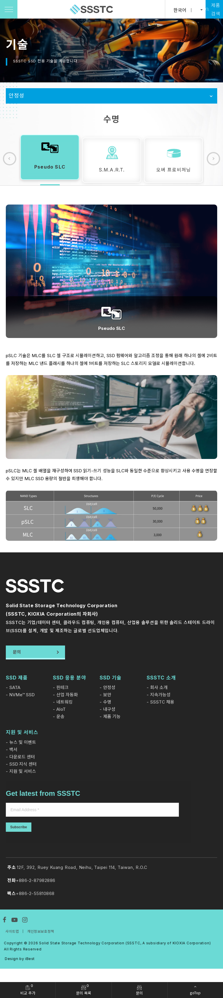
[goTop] (195, 990)
